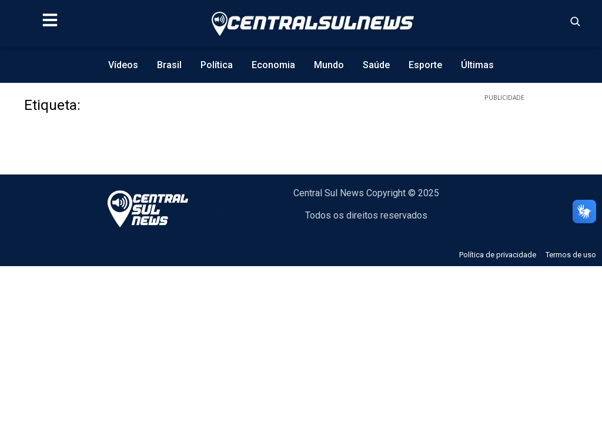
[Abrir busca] (575, 21)
